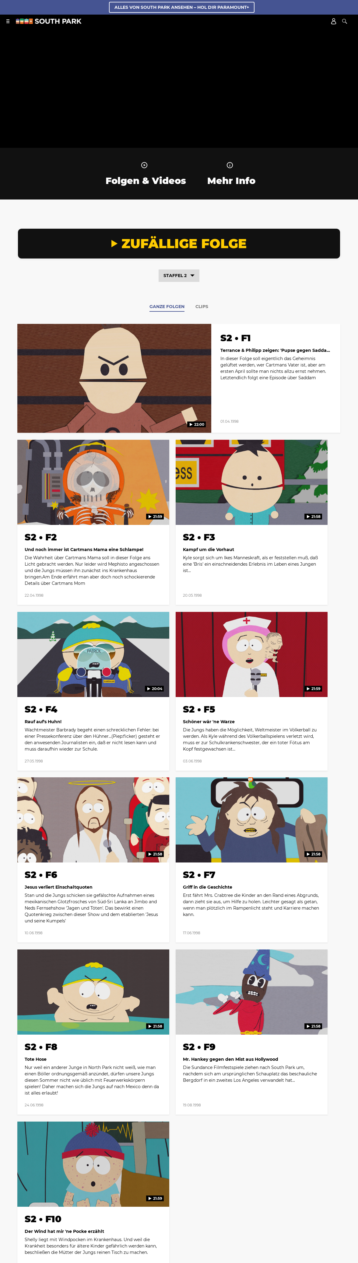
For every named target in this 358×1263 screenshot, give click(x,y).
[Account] (334, 21)
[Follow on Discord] (201, 1211)
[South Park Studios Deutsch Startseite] (49, 22)
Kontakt (180, 1188)
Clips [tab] (201, 306)
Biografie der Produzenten (65, 1188)
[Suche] (344, 21)
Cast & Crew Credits (116, 1188)
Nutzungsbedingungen (269, 1111)
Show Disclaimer (155, 1196)
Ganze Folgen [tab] (166, 306)
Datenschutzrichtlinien (218, 1111)
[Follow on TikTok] (193, 1033)
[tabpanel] (179, 628)
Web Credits (154, 1188)
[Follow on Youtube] (208, 1033)
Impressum (307, 1188)
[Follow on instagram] (179, 1033)
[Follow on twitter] (164, 1033)
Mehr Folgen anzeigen (178, 938)
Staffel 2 (179, 275)
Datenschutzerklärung (217, 1188)
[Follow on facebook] (149, 1033)
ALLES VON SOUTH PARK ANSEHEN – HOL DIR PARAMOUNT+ (181, 7)
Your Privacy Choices (199, 1196)
